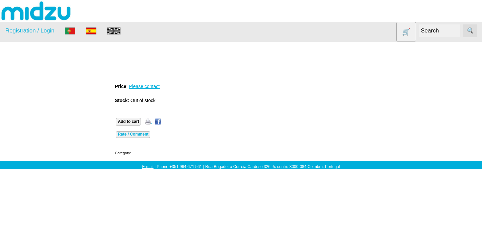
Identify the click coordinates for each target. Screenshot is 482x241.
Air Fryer (23, 101)
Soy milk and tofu (32, 178)
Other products (30, 152)
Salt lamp (23, 165)
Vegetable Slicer (31, 191)
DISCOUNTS (28, 127)
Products (14, 84)
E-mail (148, 166)
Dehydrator (25, 114)
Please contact (163, 86)
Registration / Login (29, 30)
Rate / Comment (152, 134)
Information (17, 221)
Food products (29, 140)
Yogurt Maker (28, 204)
